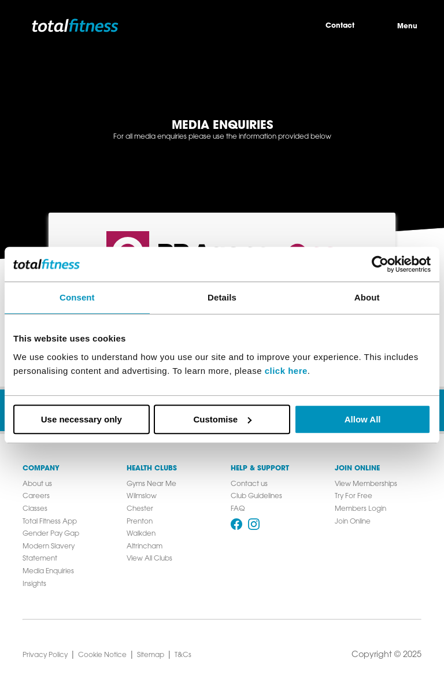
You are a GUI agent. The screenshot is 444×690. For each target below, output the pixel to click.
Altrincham (144, 546)
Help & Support (260, 468)
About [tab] (367, 297)
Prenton (140, 521)
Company (41, 468)
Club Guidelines (256, 496)
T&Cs (183, 655)
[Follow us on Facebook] (236, 524)
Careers (36, 496)
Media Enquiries (48, 571)
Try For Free (353, 496)
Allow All (363, 419)
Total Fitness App (50, 521)
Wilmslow (142, 496)
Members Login (360, 509)
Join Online (357, 468)
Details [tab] (222, 297)
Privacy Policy (45, 655)
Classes (35, 509)
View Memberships (366, 484)
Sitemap (150, 655)
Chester (140, 509)
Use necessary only (81, 419)
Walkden (141, 534)
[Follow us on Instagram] (254, 524)
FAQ (238, 509)
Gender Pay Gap (51, 534)
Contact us (249, 484)
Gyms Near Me (151, 484)
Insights (34, 584)
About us (37, 484)
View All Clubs (149, 558)
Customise (222, 419)
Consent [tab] (77, 297)
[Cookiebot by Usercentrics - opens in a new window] (380, 264)
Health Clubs (152, 468)
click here (286, 371)
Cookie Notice (102, 655)
